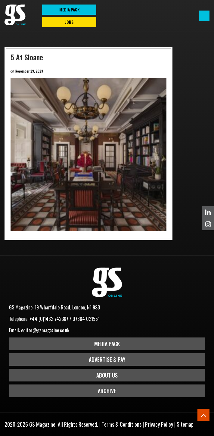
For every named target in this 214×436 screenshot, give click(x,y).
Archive (107, 391)
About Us (107, 375)
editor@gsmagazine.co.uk (45, 330)
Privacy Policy (159, 424)
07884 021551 (86, 318)
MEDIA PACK (69, 9)
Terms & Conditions (121, 424)
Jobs (69, 22)
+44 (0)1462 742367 (48, 318)
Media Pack (107, 344)
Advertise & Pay (107, 359)
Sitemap (185, 424)
